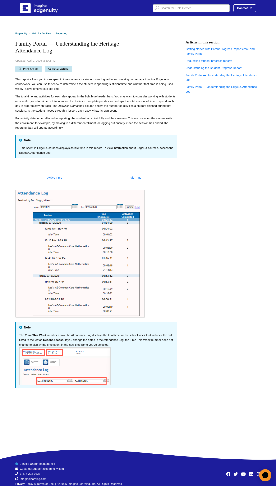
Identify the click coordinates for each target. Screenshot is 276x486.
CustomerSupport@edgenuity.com (42, 468)
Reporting (61, 33)
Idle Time (135, 177)
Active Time (54, 177)
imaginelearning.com (33, 478)
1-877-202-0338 (30, 473)
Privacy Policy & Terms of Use (34, 483)
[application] (265, 475)
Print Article (28, 69)
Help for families (41, 33)
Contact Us (244, 8)
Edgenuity (21, 33)
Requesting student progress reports (209, 60)
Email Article (58, 69)
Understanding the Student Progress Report (214, 67)
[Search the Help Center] (191, 8)
